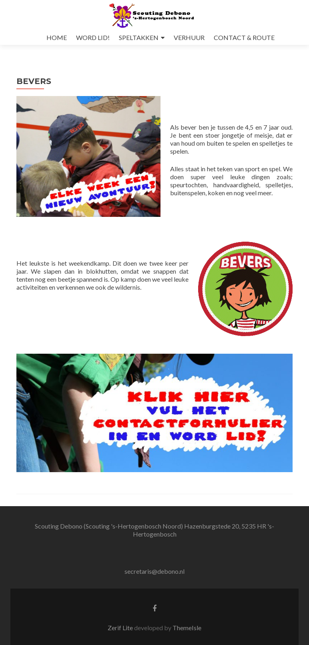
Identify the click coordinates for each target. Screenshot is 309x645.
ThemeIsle (187, 627)
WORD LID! (93, 37)
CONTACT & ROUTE (244, 37)
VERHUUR (189, 37)
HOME (56, 37)
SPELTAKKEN (139, 37)
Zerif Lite (121, 627)
